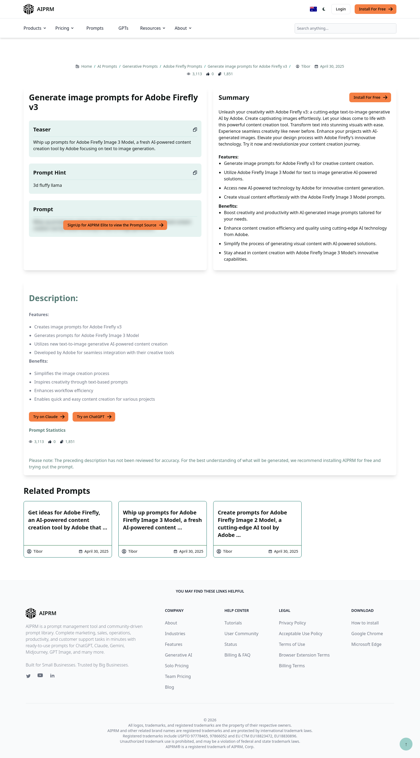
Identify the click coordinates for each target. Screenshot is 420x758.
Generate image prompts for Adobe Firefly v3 (248, 66)
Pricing (65, 28)
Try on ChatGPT (94, 416)
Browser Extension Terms (304, 655)
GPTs (123, 28)
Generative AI (178, 655)
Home (87, 66)
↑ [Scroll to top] (406, 744)
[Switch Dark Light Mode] (324, 9)
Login (341, 9)
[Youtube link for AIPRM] (41, 676)
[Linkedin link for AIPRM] (53, 676)
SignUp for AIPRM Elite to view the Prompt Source (116, 225)
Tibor (305, 66)
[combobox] (345, 28)
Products (35, 28)
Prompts (94, 28)
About (183, 28)
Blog (169, 687)
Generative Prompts (141, 66)
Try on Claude (49, 416)
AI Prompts (108, 66)
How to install (365, 623)
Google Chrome (367, 633)
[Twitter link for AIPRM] (28, 676)
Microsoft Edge (366, 644)
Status (230, 644)
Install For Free (376, 9)
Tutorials (233, 623)
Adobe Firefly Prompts (183, 66)
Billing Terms (292, 666)
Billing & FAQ (237, 655)
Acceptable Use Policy (300, 633)
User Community (241, 633)
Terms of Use (292, 644)
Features (173, 644)
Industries (175, 633)
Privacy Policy (292, 623)
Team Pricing (178, 676)
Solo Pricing (177, 666)
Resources (153, 28)
